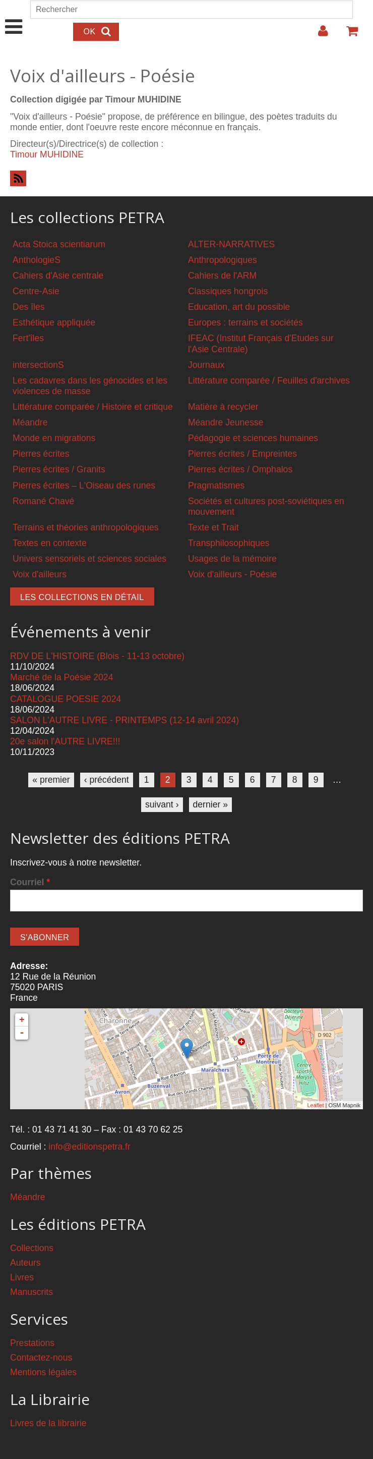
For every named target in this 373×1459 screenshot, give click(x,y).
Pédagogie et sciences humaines (253, 438)
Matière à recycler (223, 407)
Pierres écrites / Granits (59, 469)
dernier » (210, 804)
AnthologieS (36, 260)
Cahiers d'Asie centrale (58, 276)
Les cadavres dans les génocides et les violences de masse (90, 385)
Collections (31, 1248)
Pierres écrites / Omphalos (240, 469)
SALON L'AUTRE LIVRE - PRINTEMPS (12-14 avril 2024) (124, 720)
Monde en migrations (54, 438)
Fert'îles (28, 338)
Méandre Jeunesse (226, 422)
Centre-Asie (36, 291)
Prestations (32, 1343)
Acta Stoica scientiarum (59, 244)
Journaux (206, 365)
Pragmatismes (216, 485)
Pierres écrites (41, 454)
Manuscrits (31, 1292)
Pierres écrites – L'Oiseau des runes (84, 485)
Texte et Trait (213, 527)
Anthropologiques (222, 260)
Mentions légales (43, 1372)
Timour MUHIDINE (47, 154)
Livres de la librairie (48, 1423)
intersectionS (38, 365)
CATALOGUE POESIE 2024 (65, 699)
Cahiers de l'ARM (222, 276)
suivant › (162, 804)
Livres (22, 1277)
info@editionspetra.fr (89, 1147)
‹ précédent (106, 780)
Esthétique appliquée (54, 322)
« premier (51, 780)
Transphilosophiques (229, 543)
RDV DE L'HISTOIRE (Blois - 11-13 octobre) (97, 656)
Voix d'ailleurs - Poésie (232, 574)
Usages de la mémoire (232, 559)
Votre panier (348, 35)
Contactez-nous (41, 1358)
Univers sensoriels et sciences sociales (89, 559)
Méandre (30, 422)
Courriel (30, 882)
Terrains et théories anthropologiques (86, 527)
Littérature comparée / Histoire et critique (93, 407)
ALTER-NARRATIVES (231, 244)
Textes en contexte (50, 543)
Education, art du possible (239, 307)
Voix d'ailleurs (40, 574)
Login (318, 35)
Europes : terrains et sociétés (245, 322)
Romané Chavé (43, 501)
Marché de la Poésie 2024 (61, 677)
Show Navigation (14, 16)
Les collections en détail (82, 597)
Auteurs (25, 1263)
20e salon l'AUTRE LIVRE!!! (65, 741)
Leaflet (315, 1105)
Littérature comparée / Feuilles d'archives (269, 380)
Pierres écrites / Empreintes (242, 454)
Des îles (29, 307)
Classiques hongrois (228, 291)
